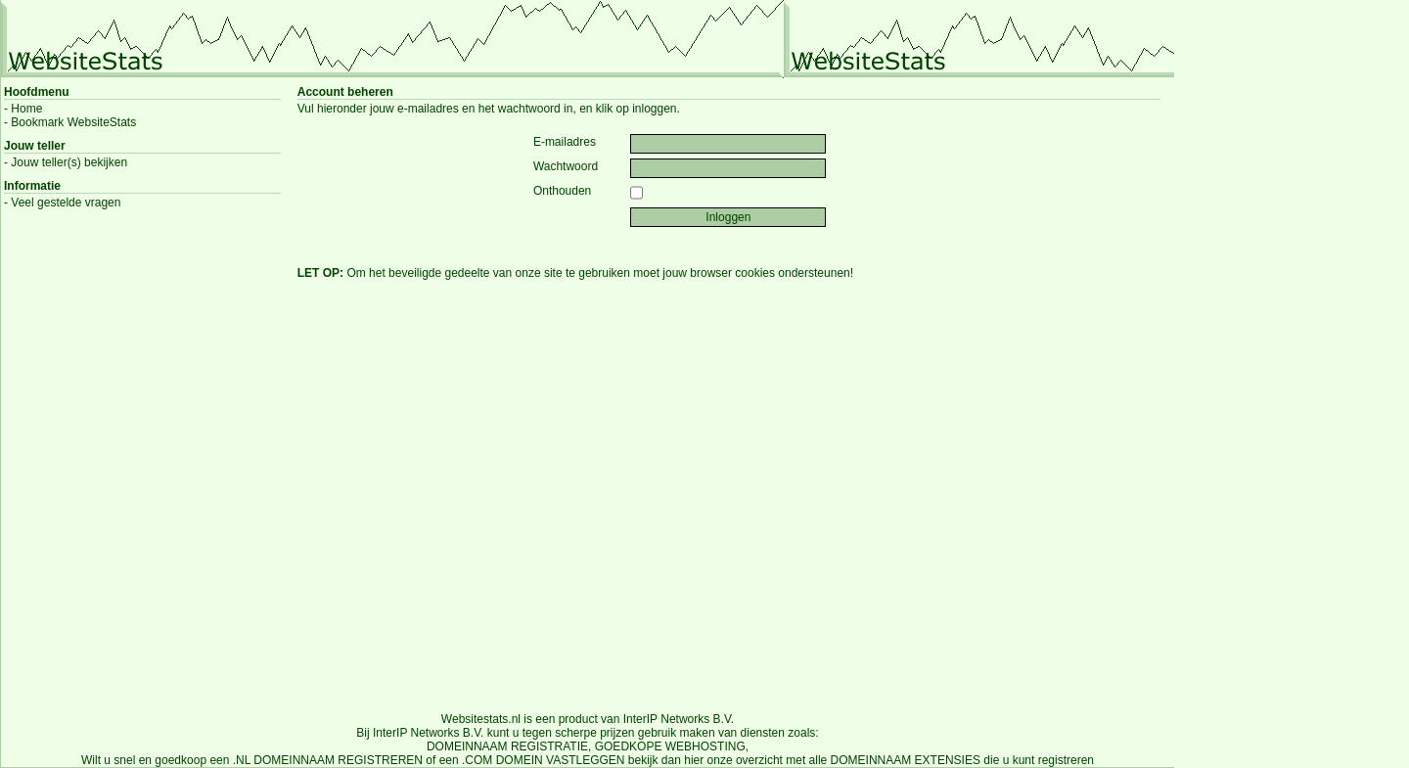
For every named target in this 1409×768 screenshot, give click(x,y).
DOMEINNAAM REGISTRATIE (507, 746)
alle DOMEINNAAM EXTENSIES (894, 760)
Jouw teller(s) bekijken (69, 162)
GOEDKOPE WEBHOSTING (670, 746)
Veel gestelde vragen (65, 202)
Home (26, 108)
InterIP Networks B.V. (678, 719)
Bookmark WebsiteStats (73, 122)
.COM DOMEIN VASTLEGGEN (543, 760)
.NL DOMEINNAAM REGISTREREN (328, 760)
